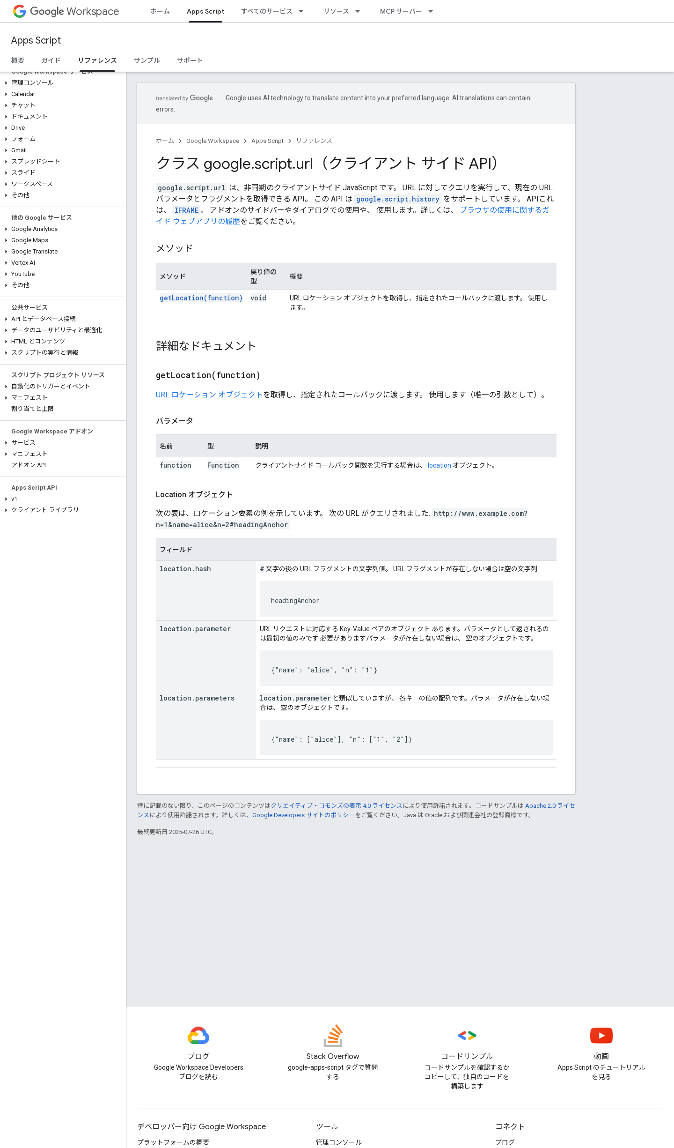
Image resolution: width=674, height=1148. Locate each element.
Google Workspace (212, 140)
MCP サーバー (401, 11)
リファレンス (314, 140)
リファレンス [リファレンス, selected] (97, 60)
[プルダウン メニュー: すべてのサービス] (304, 11)
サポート (190, 60)
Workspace (74, 11)
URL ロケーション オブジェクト (209, 394)
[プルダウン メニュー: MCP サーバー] (433, 11)
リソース (336, 11)
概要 (17, 60)
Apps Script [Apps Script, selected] (205, 11)
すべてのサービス (267, 11)
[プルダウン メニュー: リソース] (360, 11)
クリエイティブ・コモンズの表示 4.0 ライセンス (337, 805)
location (439, 465)
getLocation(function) (201, 297)
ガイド (51, 60)
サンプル (147, 60)
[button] (61, 83)
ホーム (160, 11)
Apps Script (36, 40)
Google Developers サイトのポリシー (303, 815)
